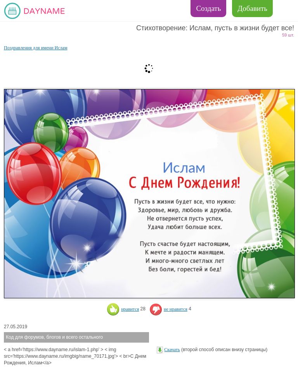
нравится (123, 309)
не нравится (168, 309)
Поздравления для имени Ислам (36, 47)
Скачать (172, 349)
